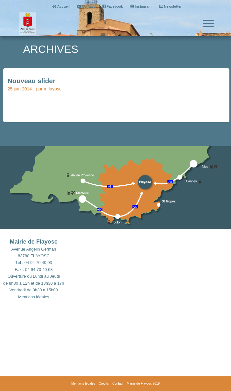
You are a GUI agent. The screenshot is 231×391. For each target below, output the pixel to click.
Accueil (61, 6)
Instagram (140, 6)
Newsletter (170, 6)
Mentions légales (33, 297)
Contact (86, 6)
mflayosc (52, 88)
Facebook (112, 6)
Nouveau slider (32, 80)
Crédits (104, 383)
